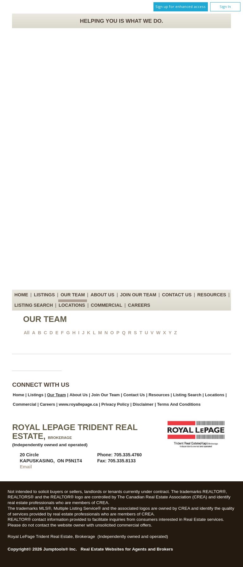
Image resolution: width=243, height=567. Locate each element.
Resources (211, 294)
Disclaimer (143, 404)
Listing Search (34, 305)
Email (26, 466)
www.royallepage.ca (78, 404)
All (26, 332)
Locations (72, 305)
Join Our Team (138, 294)
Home (21, 294)
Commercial (106, 305)
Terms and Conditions (178, 404)
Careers (139, 305)
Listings (44, 294)
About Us (102, 294)
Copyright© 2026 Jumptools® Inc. (42, 549)
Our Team (72, 294)
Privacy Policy (115, 404)
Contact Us (176, 294)
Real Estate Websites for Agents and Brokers (127, 549)
